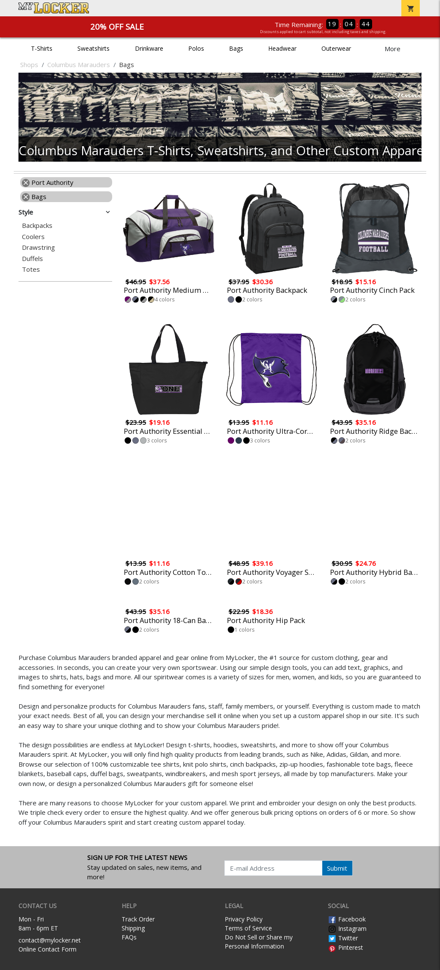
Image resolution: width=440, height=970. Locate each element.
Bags (236, 48)
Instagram (347, 928)
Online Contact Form (47, 949)
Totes (31, 269)
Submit (337, 868)
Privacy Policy (244, 919)
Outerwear (336, 48)
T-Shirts (41, 48)
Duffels (32, 258)
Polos (196, 48)
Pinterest (345, 947)
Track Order (138, 919)
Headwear (282, 48)
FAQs (129, 937)
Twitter (343, 938)
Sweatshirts (93, 48)
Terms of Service (248, 928)
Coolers (33, 236)
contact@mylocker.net (49, 940)
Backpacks (37, 225)
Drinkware (149, 48)
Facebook (347, 919)
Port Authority (47, 182)
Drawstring (38, 247)
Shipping (133, 928)
